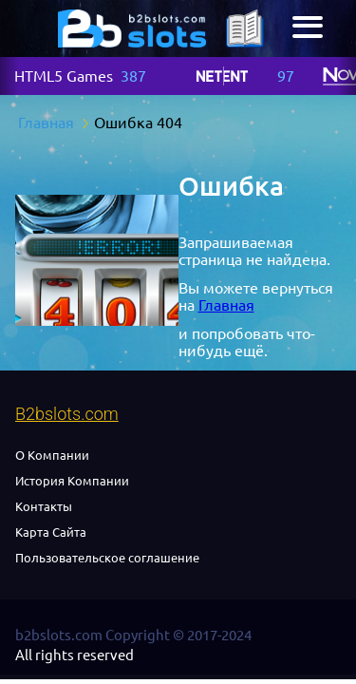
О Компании (52, 455)
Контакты (43, 506)
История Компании (72, 480)
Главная (226, 305)
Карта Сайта (50, 532)
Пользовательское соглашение (107, 557)
